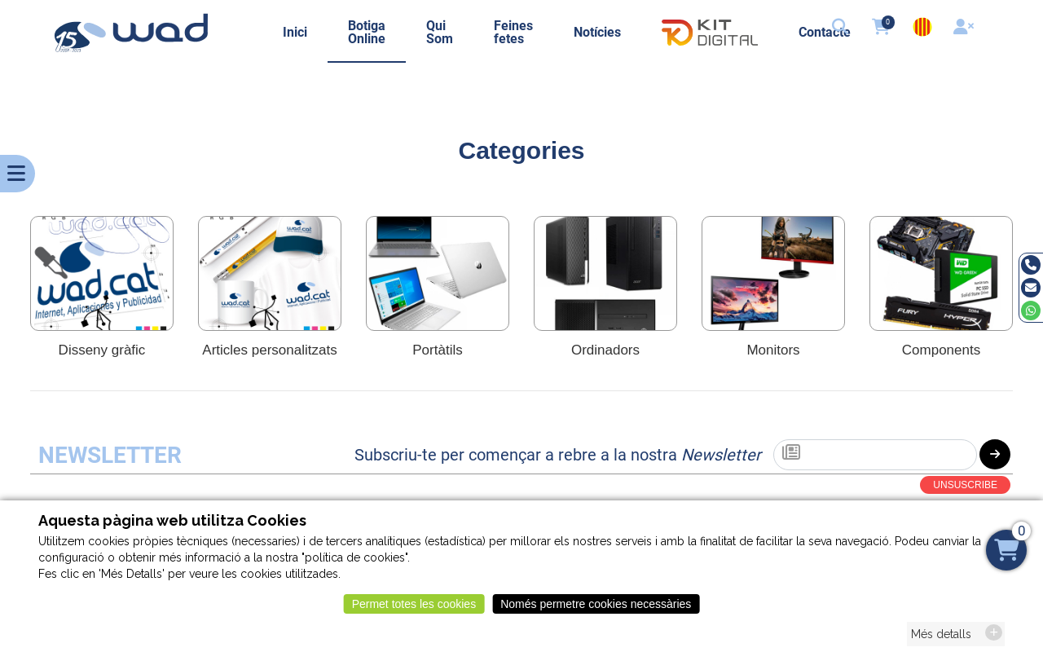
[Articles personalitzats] (269, 273)
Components (941, 350)
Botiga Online (366, 32)
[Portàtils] (437, 273)
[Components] (941, 273)
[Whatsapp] (1031, 310)
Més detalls (941, 640)
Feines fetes (513, 32)
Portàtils (437, 350)
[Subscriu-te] (875, 454)
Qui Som (439, 32)
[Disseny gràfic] (102, 273)
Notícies (597, 32)
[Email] (1030, 287)
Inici (295, 32)
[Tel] (1030, 264)
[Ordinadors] (605, 273)
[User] (965, 28)
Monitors (772, 350)
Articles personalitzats (269, 350)
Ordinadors (605, 350)
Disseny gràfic (102, 350)
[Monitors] (773, 273)
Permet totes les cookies (414, 610)
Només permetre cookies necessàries (595, 610)
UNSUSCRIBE (965, 485)
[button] (842, 29)
